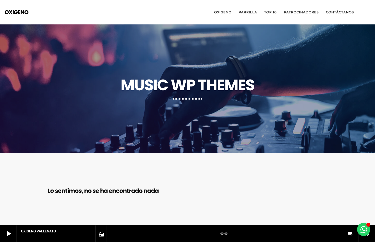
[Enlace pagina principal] (16, 12)
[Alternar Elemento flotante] (363, 229)
